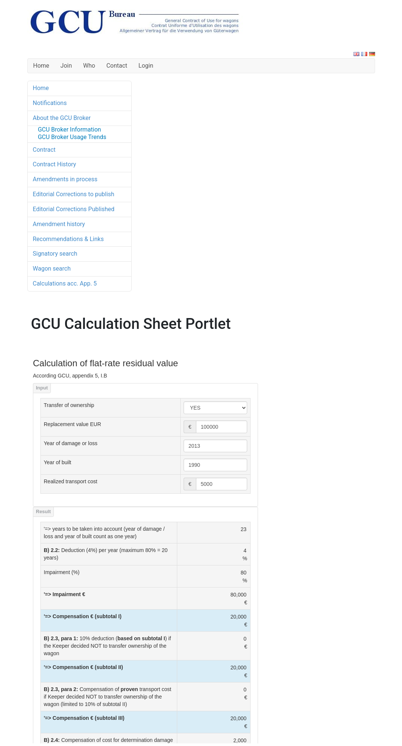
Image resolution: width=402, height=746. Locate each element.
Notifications (50, 103)
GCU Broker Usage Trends (72, 137)
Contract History (54, 164)
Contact (116, 65)
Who (89, 65)
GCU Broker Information (69, 129)
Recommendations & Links (68, 239)
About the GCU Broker (62, 117)
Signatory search (55, 253)
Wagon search (52, 268)
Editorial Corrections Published (74, 209)
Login (145, 65)
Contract (44, 149)
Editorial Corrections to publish (73, 194)
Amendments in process (65, 179)
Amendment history (59, 224)
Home (41, 65)
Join (66, 65)
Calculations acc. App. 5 (65, 283)
